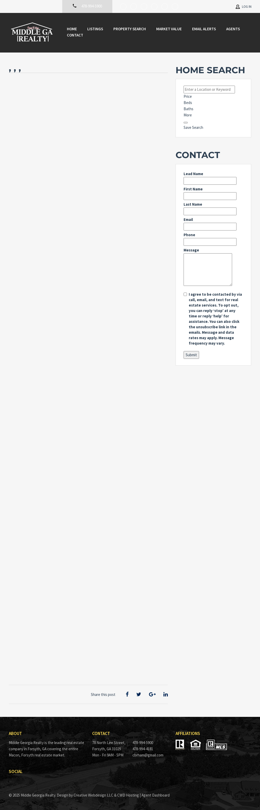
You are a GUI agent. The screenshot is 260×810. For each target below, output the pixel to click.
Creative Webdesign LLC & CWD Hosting (106, 795)
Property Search (129, 28)
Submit (191, 354)
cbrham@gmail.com (147, 755)
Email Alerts (204, 28)
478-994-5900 (142, 742)
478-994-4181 (142, 748)
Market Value (169, 28)
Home (72, 28)
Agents (233, 28)
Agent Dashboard (155, 795)
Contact (75, 35)
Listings (95, 28)
